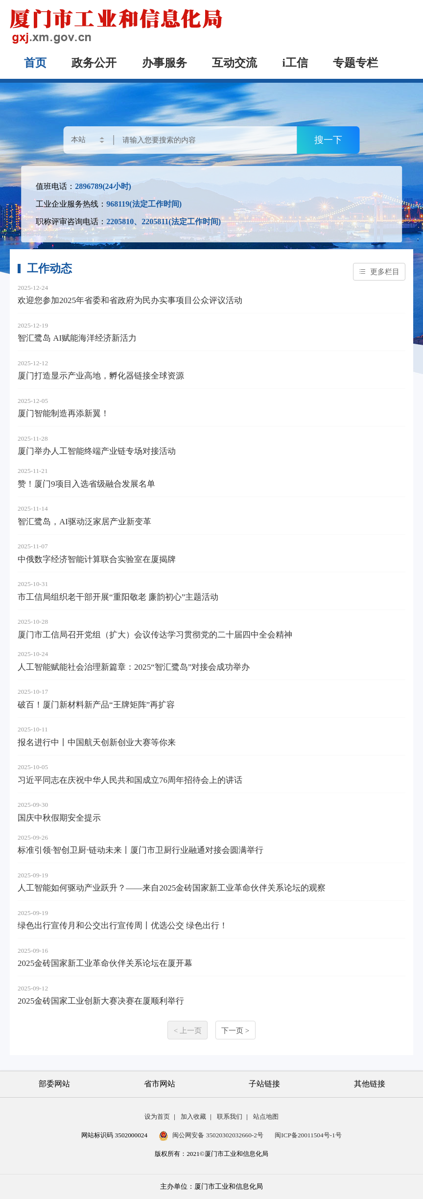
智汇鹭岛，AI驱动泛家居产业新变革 (84, 521)
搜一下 (328, 140)
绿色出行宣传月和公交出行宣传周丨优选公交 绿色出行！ (123, 925)
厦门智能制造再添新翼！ (63, 413)
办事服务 (164, 63)
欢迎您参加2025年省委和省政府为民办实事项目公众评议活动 (130, 300)
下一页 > (235, 1030)
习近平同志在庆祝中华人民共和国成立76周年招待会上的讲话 (130, 780)
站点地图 (266, 1116)
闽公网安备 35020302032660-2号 (211, 1135)
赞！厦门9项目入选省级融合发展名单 (86, 484)
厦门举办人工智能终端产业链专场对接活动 (97, 451)
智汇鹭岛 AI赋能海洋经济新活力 (77, 338)
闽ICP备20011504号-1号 (308, 1135)
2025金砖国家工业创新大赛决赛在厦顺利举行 (101, 1001)
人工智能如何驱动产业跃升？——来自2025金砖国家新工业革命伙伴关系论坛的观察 (172, 888)
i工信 (295, 63)
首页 (35, 63)
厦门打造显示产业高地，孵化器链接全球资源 (101, 375)
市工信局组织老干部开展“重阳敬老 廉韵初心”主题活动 (118, 597)
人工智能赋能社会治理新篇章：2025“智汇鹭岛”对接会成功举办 (134, 667)
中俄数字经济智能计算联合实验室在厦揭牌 (97, 559)
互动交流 (234, 63)
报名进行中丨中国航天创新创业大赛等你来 (97, 742)
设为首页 (157, 1116)
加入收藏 (193, 1116)
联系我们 (229, 1116)
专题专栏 (355, 63)
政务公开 (94, 63)
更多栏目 (379, 271)
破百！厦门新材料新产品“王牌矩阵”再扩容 (96, 704)
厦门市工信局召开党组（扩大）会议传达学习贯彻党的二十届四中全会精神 (155, 634)
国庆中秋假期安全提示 (59, 818)
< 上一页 (188, 1030)
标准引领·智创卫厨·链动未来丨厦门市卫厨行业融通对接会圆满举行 (140, 850)
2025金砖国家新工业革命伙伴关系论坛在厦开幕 (105, 963)
